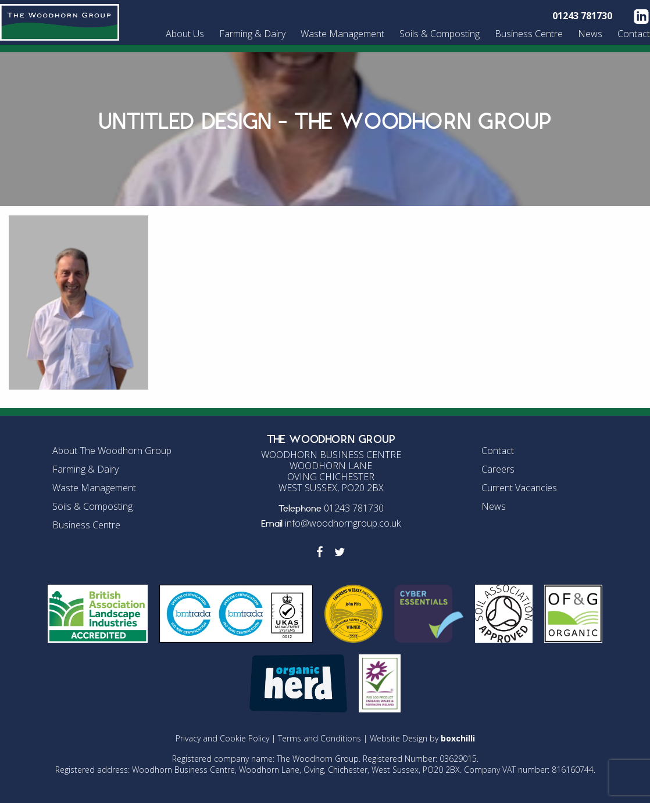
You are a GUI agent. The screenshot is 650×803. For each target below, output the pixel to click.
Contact (633, 33)
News (590, 33)
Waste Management (342, 33)
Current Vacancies (519, 487)
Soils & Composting (439, 33)
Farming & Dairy (252, 33)
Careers (498, 469)
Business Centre (529, 33)
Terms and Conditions (319, 738)
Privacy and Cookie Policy (222, 738)
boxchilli (458, 738)
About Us (185, 33)
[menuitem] (186, 33)
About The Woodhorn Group (112, 450)
